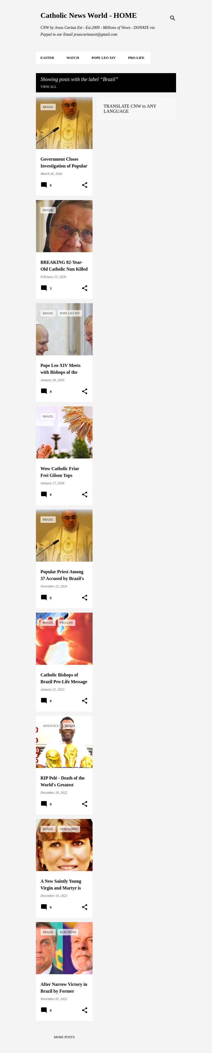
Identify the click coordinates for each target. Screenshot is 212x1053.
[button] (84, 185)
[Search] (172, 18)
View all (48, 87)
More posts (64, 1037)
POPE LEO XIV (103, 58)
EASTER (47, 58)
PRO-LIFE (136, 58)
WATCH (73, 58)
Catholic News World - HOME (88, 15)
